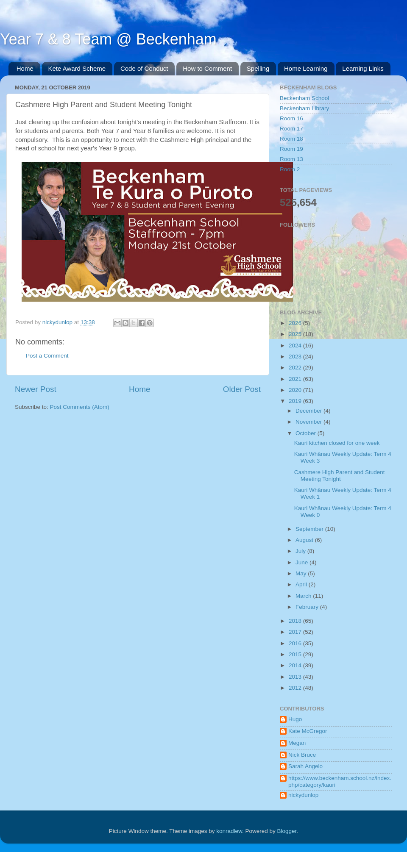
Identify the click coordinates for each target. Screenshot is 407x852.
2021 (296, 379)
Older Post (242, 389)
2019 (296, 401)
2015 (296, 654)
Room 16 (291, 118)
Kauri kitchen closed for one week (337, 443)
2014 (296, 665)
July (301, 551)
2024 (296, 345)
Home (25, 68)
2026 (296, 323)
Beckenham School (304, 98)
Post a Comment (47, 355)
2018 (296, 621)
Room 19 (291, 149)
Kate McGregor (307, 731)
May (301, 573)
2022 (296, 367)
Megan (297, 743)
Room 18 (291, 139)
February (307, 607)
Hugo (295, 719)
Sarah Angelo (305, 766)
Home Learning (306, 68)
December (309, 411)
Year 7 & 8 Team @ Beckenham (108, 39)
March (304, 596)
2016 (296, 643)
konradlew (229, 831)
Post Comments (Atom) (79, 407)
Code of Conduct (144, 68)
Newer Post (35, 389)
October (306, 433)
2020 (296, 390)
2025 (296, 334)
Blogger (287, 831)
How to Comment (207, 68)
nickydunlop (303, 795)
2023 (296, 356)
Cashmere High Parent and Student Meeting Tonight (339, 475)
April (302, 584)
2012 (296, 688)
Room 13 (291, 159)
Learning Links (363, 68)
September (310, 529)
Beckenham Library (304, 108)
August (305, 540)
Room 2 (290, 169)
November (309, 422)
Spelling (258, 68)
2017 (296, 632)
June (302, 562)
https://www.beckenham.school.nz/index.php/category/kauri (339, 781)
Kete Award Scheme (77, 68)
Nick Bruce (302, 755)
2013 (296, 677)
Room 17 (291, 128)
